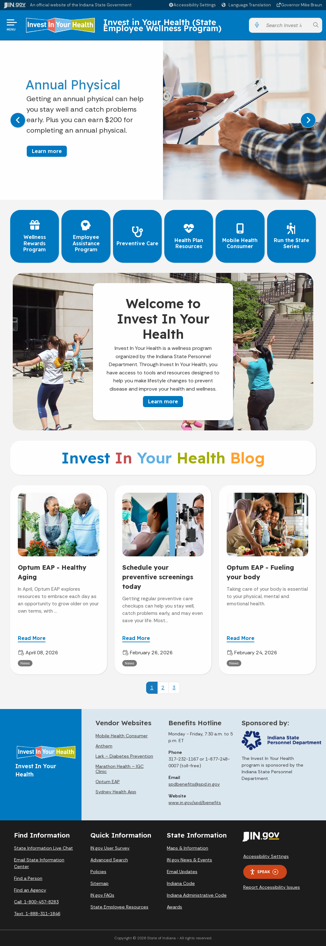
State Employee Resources (119, 907)
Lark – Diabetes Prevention (124, 756)
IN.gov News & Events (189, 860)
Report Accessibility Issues (271, 887)
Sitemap (99, 883)
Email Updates (182, 871)
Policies (98, 871)
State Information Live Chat (43, 848)
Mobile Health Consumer (122, 736)
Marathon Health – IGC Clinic (120, 768)
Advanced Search (109, 860)
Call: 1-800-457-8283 (36, 902)
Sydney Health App (116, 792)
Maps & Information (187, 848)
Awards (174, 907)
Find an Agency (30, 890)
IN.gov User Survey (110, 848)
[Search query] (286, 25)
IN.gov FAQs (102, 895)
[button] (192, 5)
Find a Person (28, 878)
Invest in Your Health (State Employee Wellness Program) (162, 25)
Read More (32, 638)
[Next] (308, 120)
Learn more (47, 151)
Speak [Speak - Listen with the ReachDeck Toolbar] (264, 872)
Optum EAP (108, 781)
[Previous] (17, 120)
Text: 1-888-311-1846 (37, 913)
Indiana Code (181, 883)
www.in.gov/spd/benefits (194, 802)
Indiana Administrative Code (197, 895)
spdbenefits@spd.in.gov (194, 784)
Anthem (104, 746)
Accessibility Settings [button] (266, 856)
